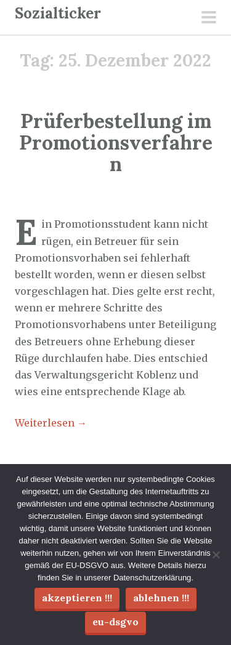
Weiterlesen (51, 423)
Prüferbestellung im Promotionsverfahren (116, 142)
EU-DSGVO (115, 621)
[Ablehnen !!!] (215, 554)
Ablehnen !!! (161, 597)
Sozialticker (58, 13)
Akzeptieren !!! (77, 597)
